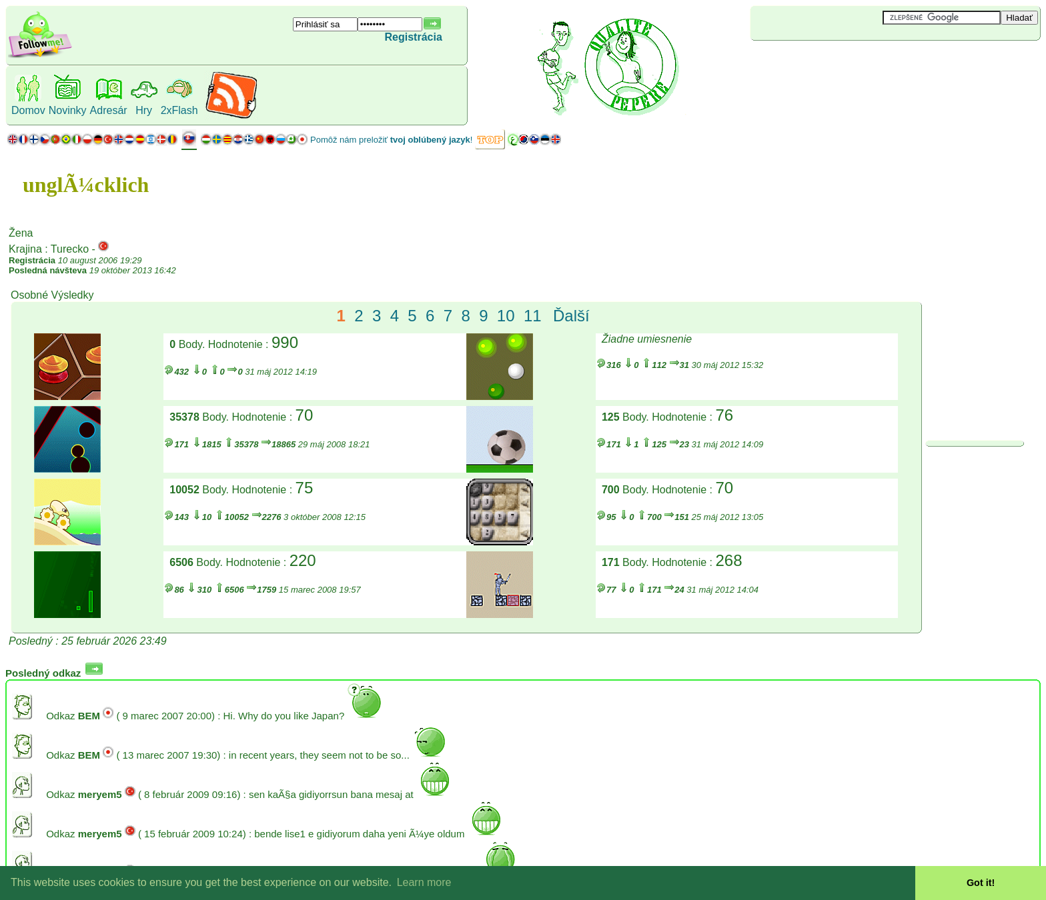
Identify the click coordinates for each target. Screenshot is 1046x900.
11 (533, 316)
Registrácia (413, 37)
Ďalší (571, 316)
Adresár (108, 110)
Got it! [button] (981, 882)
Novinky (68, 110)
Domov (28, 110)
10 (506, 316)
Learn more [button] (424, 882)
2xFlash (179, 110)
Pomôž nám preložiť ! (391, 140)
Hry (143, 110)
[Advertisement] (830, 63)
